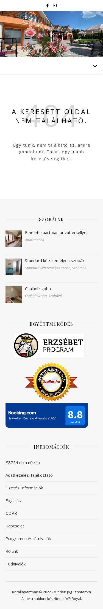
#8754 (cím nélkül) (22, 462)
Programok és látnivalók (28, 538)
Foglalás (13, 500)
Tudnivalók (15, 564)
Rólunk (11, 551)
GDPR (11, 513)
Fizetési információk (24, 488)
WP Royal (73, 598)
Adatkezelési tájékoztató (29, 475)
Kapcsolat (14, 526)
